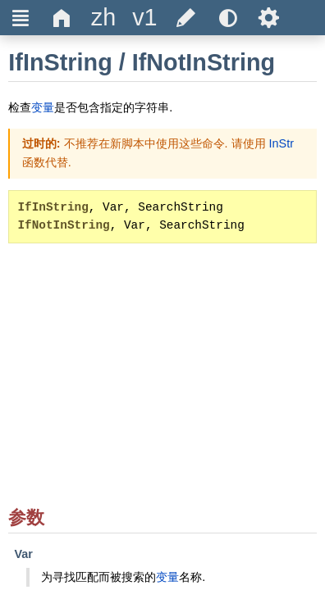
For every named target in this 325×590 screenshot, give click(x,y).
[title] (103, 17)
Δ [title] (62, 18)
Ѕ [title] (269, 18)
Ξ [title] (21, 18)
